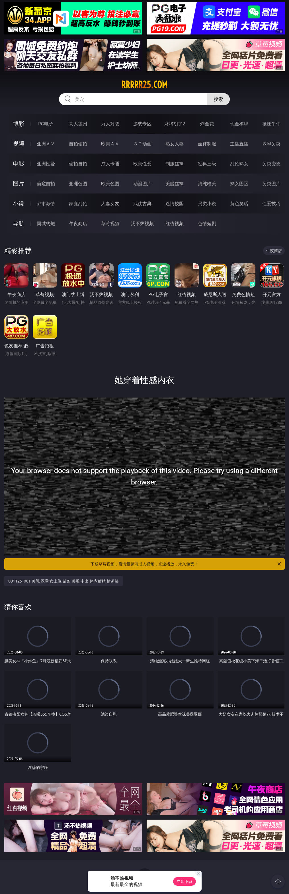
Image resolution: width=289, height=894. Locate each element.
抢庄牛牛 (271, 124)
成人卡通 (110, 163)
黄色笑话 (239, 203)
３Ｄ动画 (142, 143)
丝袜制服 (207, 143)
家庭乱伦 (78, 203)
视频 (18, 143)
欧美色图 (110, 183)
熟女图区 (239, 183)
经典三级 (207, 163)
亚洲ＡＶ (46, 143)
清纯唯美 (207, 183)
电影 (18, 163)
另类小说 (207, 203)
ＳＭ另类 (271, 143)
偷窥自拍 (46, 183)
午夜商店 (78, 223)
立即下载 (184, 881)
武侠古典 (142, 203)
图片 (18, 183)
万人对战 (110, 124)
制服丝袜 (174, 163)
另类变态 (271, 163)
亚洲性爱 (46, 163)
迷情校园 (174, 203)
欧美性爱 (142, 163)
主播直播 (239, 143)
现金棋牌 (239, 124)
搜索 (218, 99)
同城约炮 (46, 223)
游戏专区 (142, 124)
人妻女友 (110, 203)
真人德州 (78, 124)
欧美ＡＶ (110, 143)
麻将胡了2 (174, 124)
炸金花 (207, 124)
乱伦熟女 (239, 163)
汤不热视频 (142, 223)
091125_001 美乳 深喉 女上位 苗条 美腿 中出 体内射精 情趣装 (63, 581)
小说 (18, 203)
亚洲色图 (78, 183)
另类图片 (271, 183)
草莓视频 (110, 223)
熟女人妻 (174, 143)
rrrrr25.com (144, 84)
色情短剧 (207, 223)
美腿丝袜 (174, 183)
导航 (18, 223)
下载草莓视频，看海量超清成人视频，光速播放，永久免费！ (186, 564)
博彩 (18, 123)
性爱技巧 (271, 203)
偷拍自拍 (78, 163)
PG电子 (45, 124)
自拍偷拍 (78, 143)
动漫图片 (142, 183)
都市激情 (46, 203)
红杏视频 (174, 223)
